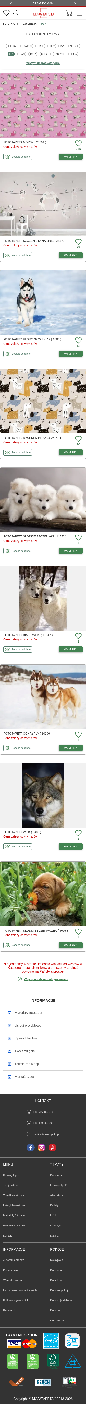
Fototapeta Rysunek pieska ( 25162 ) (32, 438)
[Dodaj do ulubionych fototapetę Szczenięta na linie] (78, 242)
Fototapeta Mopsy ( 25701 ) (24, 142)
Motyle (75, 46)
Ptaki (22, 54)
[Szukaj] (15, 13)
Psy (12, 54)
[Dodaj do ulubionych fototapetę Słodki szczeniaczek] (78, 932)
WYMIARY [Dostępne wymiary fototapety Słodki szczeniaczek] (70, 945)
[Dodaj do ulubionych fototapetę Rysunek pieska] (78, 439)
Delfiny (12, 46)
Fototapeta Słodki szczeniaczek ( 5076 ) (35, 930)
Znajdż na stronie (13, 1195)
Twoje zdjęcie (11, 1185)
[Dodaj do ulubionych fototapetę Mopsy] (78, 143)
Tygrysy (60, 54)
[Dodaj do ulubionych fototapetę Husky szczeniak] (78, 340)
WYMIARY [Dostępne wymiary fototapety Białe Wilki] (70, 649)
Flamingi (27, 46)
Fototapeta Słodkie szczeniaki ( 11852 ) (34, 536)
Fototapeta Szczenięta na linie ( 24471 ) (34, 240)
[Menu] (77, 13)
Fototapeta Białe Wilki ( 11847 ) (28, 635)
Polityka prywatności (15, 1300)
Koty (52, 46)
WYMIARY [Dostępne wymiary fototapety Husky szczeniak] (70, 353)
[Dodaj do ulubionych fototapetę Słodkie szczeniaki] (78, 537)
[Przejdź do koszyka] (69, 13)
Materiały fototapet (14, 1215)
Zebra (74, 54)
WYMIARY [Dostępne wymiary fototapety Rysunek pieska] (70, 452)
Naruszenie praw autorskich (20, 1290)
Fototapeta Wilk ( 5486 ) (22, 832)
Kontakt (7, 1235)
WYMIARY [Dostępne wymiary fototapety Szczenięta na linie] (70, 255)
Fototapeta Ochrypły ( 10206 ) (27, 733)
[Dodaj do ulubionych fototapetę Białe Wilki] (78, 636)
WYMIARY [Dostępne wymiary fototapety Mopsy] (70, 156)
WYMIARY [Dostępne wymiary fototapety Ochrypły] (70, 747)
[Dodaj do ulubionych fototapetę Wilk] (78, 833)
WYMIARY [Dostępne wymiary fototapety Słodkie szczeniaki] (70, 550)
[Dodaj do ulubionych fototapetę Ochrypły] (78, 734)
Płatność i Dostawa (14, 1225)
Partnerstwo (10, 1270)
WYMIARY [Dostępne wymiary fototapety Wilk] (70, 846)
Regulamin (9, 1310)
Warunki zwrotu (12, 1280)
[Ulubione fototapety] (6, 13)
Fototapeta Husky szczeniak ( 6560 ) (32, 339)
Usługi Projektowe (14, 1205)
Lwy (63, 46)
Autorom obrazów (13, 1260)
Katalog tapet (11, 1175)
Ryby (33, 54)
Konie (41, 46)
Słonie (46, 54)
